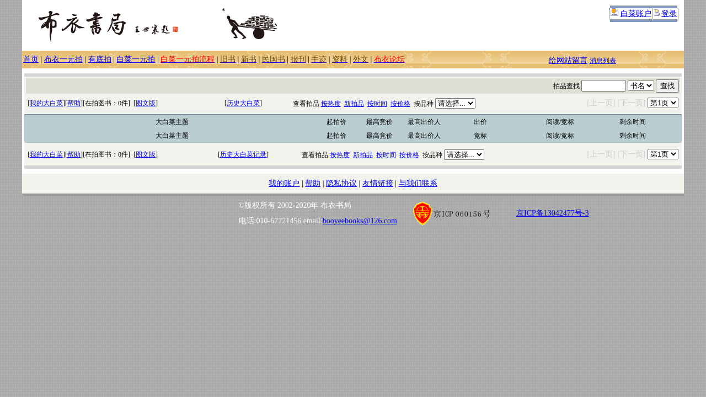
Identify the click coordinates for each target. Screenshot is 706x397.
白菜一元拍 (135, 59)
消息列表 (603, 61)
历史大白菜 (243, 103)
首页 (31, 59)
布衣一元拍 (63, 59)
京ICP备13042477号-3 (552, 213)
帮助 (74, 103)
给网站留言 (568, 60)
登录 (669, 13)
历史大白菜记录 (243, 154)
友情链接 (377, 183)
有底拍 (99, 59)
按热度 (331, 104)
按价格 (400, 104)
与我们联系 (418, 183)
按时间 (377, 104)
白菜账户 (636, 13)
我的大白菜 (46, 103)
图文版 (146, 103)
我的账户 (284, 183)
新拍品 (354, 104)
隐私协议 (341, 183)
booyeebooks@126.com (360, 221)
